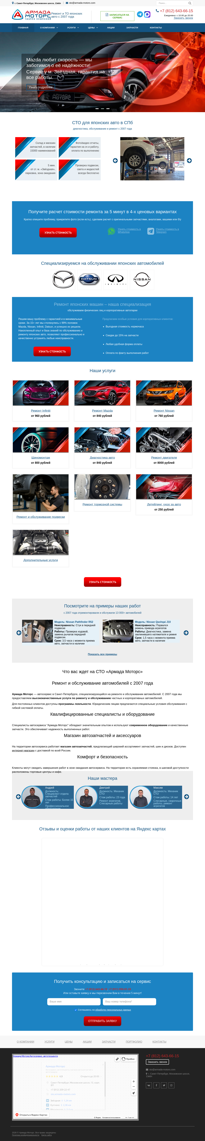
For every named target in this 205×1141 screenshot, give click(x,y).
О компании (47, 27)
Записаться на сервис (117, 16)
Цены (91, 27)
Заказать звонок (183, 18)
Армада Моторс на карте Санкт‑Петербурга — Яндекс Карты (102, 964)
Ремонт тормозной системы (102, 504)
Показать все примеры (102, 654)
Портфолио (134, 1041)
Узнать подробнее (41, 87)
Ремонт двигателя (164, 457)
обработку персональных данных (113, 1010)
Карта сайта (46, 1135)
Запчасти (132, 27)
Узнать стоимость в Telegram (163, 231)
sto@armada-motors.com (82, 3)
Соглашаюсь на (104, 1010)
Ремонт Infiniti (40, 410)
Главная (23, 27)
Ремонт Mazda (102, 410)
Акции (111, 27)
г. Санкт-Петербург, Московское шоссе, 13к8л (38, 3)
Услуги (71, 27)
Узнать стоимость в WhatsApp (124, 232)
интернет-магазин (23, 750)
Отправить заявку (102, 1021)
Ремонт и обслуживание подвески (40, 517)
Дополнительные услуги (41, 560)
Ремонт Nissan (164, 410)
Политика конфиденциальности (25, 1135)
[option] (152, 159)
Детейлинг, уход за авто (164, 504)
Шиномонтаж (40, 457)
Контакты (156, 27)
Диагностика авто (102, 457)
